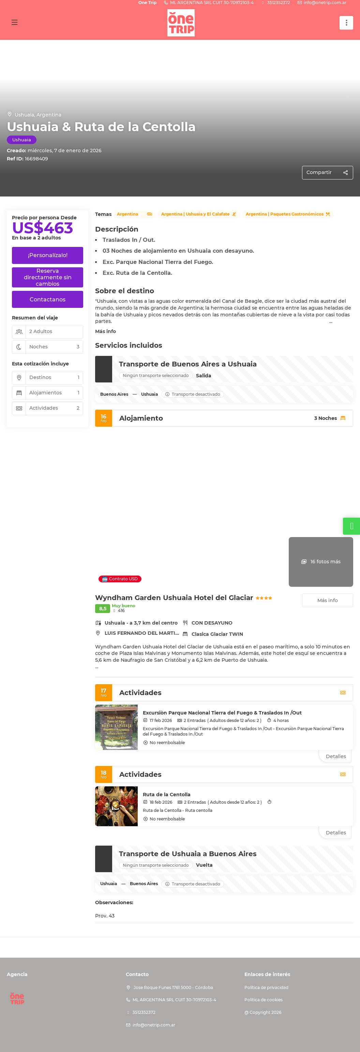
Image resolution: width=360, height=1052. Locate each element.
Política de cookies (263, 999)
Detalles (336, 756)
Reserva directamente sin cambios (48, 277)
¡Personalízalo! (48, 255)
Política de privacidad (266, 987)
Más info (105, 331)
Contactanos (47, 299)
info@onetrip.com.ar (325, 2)
